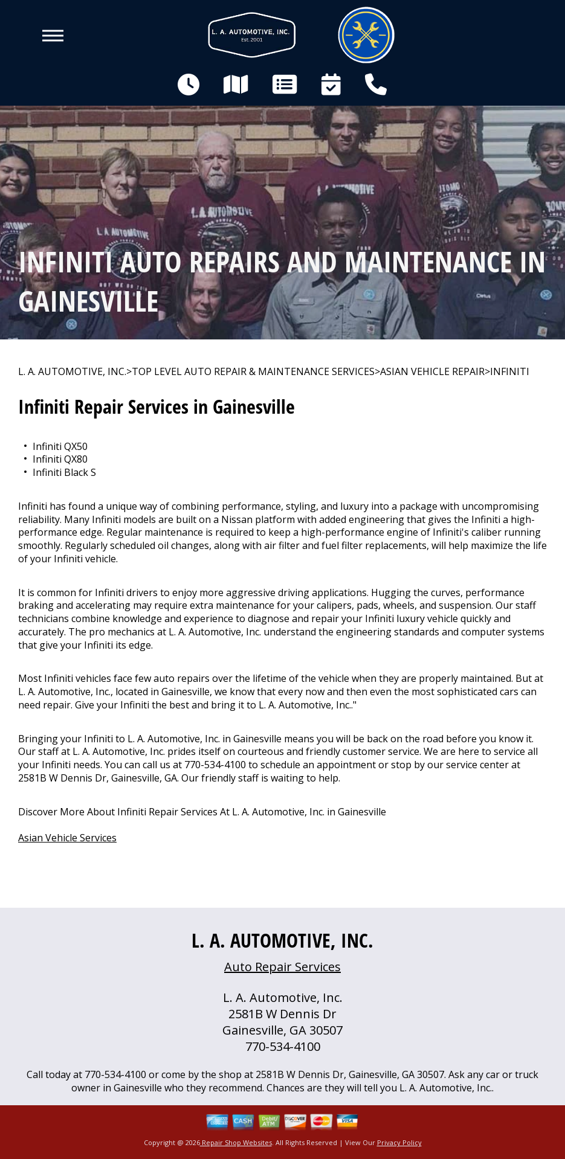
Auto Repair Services (282, 966)
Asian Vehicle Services (67, 837)
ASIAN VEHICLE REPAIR (432, 371)
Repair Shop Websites (236, 1142)
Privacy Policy (399, 1142)
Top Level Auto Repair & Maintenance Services (253, 371)
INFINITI (509, 371)
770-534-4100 (215, 764)
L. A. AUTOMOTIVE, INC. (72, 371)
